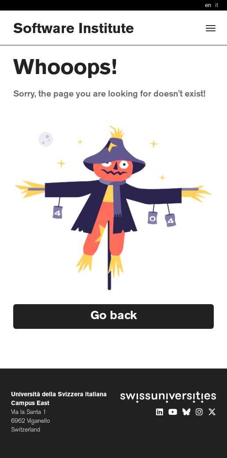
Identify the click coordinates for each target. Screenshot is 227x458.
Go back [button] (113, 316)
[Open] (210, 28)
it (216, 5)
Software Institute (73, 29)
